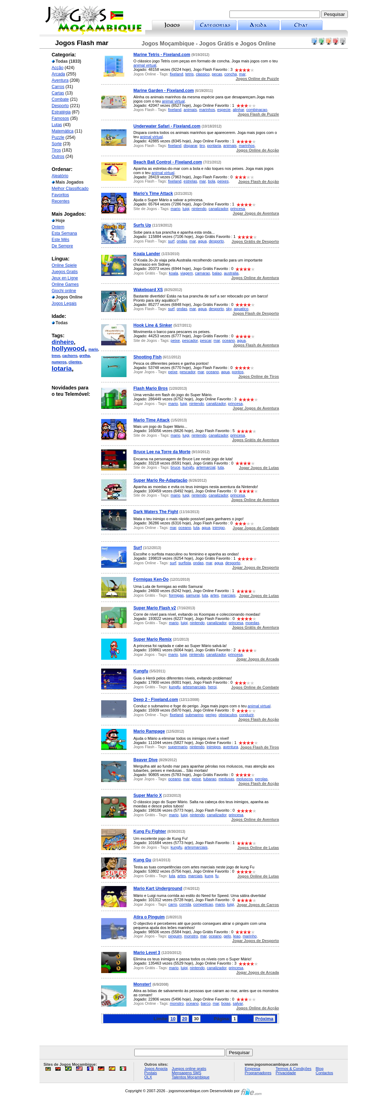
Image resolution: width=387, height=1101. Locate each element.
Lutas (57, 124)
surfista (184, 563)
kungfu (188, 467)
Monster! (143, 984)
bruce (175, 467)
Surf (138, 547)
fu (217, 876)
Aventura (60, 80)
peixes (223, 181)
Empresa (252, 1068)
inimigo (219, 527)
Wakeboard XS (148, 289)
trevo (56, 356)
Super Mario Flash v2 (155, 607)
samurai (192, 595)
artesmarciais (194, 687)
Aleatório (60, 175)
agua (202, 241)
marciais (228, 595)
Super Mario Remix (153, 639)
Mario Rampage (149, 731)
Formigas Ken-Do (151, 579)
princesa (238, 209)
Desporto (60, 105)
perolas (261, 779)
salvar (238, 1003)
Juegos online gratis (189, 1068)
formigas (176, 595)
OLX (148, 1077)
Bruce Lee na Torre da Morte (162, 451)
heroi (212, 687)
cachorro (70, 356)
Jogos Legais (64, 303)
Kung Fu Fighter (150, 831)
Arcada (58, 74)
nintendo (198, 209)
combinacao (256, 109)
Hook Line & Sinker (153, 325)
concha (230, 74)
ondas (182, 241)
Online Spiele (64, 265)
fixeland (176, 74)
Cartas (58, 93)
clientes (74, 362)
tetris (189, 74)
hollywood (68, 348)
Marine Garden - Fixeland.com (164, 90)
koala (173, 273)
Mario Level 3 (147, 952)
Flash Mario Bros (151, 388)
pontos (238, 372)
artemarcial (205, 467)
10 (172, 1018)
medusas (226, 779)
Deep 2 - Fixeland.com (156, 699)
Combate (60, 99)
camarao (202, 273)
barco (206, 1003)
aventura (230, 747)
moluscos (244, 779)
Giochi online (64, 290)
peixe (175, 340)
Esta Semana (64, 233)
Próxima (264, 1018)
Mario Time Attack (152, 420)
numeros (59, 362)
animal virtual (145, 65)
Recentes (61, 201)
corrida (185, 904)
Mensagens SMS (186, 1073)
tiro (202, 145)
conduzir (246, 715)
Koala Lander (147, 253)
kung (209, 876)
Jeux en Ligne (65, 278)
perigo (210, 715)
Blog (320, 1068)
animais (190, 109)
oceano (228, 340)
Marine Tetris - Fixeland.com (162, 54)
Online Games (65, 284)
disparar (190, 145)
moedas (252, 623)
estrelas (190, 181)
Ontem (58, 226)
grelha (84, 356)
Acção (57, 67)
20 (184, 1018)
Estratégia (61, 112)
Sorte (57, 143)
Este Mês (60, 239)
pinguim (175, 936)
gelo (227, 936)
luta (220, 467)
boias (226, 1003)
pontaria (214, 145)
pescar (205, 340)
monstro (191, 936)
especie (224, 109)
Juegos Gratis (65, 271)
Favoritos (60, 194)
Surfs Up (142, 225)
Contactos (324, 1073)
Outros (58, 156)
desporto (216, 241)
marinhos (207, 109)
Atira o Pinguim (149, 917)
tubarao (209, 779)
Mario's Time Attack (153, 193)
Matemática (63, 131)
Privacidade (286, 1073)
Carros (58, 86)
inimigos (214, 747)
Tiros (56, 150)
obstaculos (228, 715)
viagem (186, 273)
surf (171, 241)
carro (172, 904)
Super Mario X (148, 795)
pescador (190, 340)
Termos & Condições (294, 1068)
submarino (194, 715)
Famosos (60, 118)
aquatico (241, 309)
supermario (178, 747)
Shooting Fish (148, 357)
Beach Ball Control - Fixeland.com (168, 162)
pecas (217, 74)
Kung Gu (143, 859)
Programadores (258, 1073)
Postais (150, 1073)
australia (231, 273)
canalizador (218, 209)
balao (217, 273)
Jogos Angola (155, 1068)
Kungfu (141, 671)
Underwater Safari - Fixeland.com (167, 126)
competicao (203, 904)
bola (211, 181)
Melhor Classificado (70, 188)
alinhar (238, 109)
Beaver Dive (146, 759)
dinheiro (63, 342)
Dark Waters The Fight (156, 511)
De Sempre (62, 246)
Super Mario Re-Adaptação (161, 480)
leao (237, 936)
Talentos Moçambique (190, 1077)
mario (93, 349)
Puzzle (58, 137)
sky (229, 309)
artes (214, 595)
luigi (186, 209)
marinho (249, 936)
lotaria (62, 368)
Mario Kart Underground (158, 888)
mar (242, 74)
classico (203, 74)
